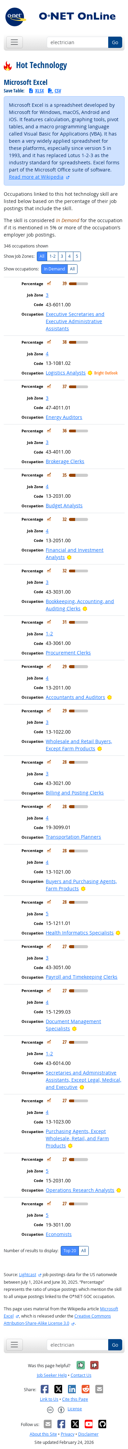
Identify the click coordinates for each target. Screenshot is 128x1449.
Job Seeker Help (52, 1375)
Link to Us (49, 1399)
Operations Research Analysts (80, 1190)
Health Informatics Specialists (80, 932)
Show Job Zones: (19, 256)
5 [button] (47, 913)
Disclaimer (88, 1434)
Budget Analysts (64, 505)
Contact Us (81, 1375)
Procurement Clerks (68, 652)
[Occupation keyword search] (78, 42)
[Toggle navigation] (14, 42)
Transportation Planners (73, 837)
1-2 (52, 256)
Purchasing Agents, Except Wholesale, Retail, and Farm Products (77, 1138)
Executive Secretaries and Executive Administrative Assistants (75, 321)
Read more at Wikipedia (36, 177)
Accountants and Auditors (75, 697)
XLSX (36, 90)
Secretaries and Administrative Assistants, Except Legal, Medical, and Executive (83, 1079)
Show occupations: (21, 269)
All (42, 256)
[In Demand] (49, 283)
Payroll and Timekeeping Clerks (81, 977)
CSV (54, 90)
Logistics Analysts (66, 372)
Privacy (67, 1434)
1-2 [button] (49, 633)
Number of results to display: (31, 1251)
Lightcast (27, 1275)
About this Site (43, 1434)
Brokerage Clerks (65, 461)
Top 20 (69, 1251)
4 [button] (47, 353)
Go (115, 42)
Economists (59, 1234)
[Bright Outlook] (69, 557)
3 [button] (47, 295)
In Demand (54, 269)
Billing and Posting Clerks (75, 792)
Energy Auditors (64, 417)
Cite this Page (75, 1399)
